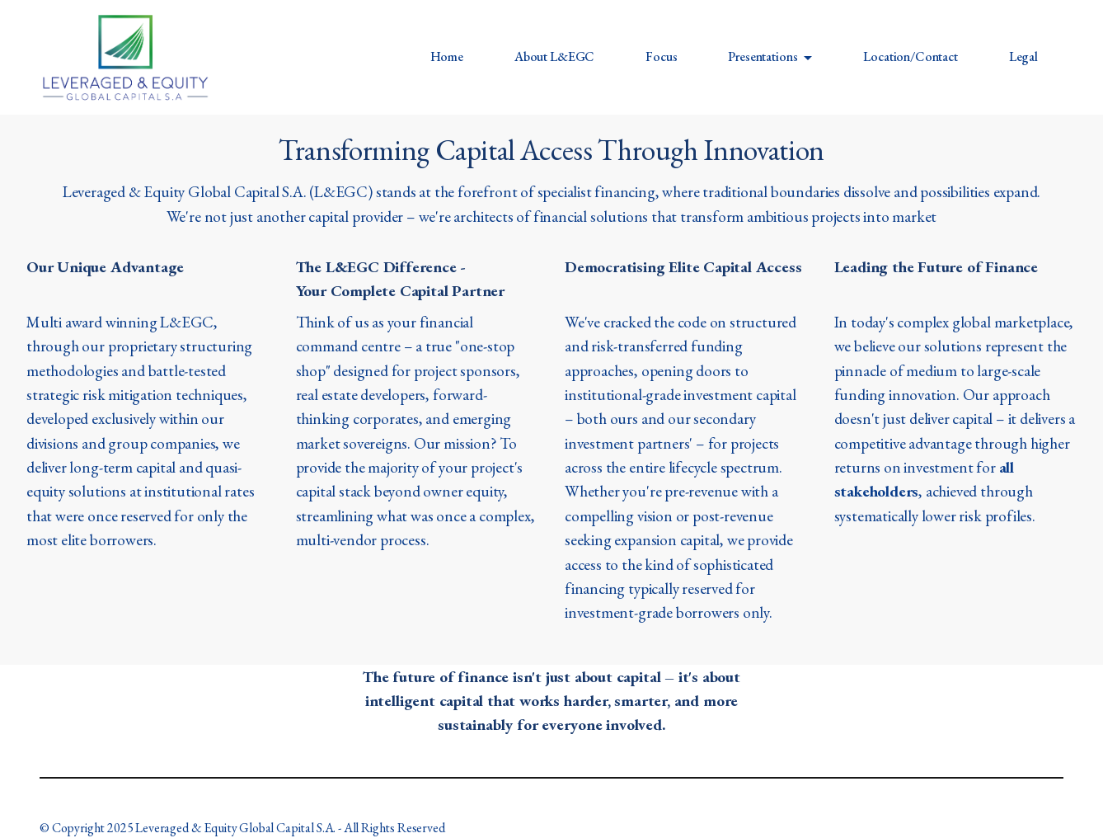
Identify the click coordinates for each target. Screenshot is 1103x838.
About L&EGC (554, 56)
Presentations (762, 56)
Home (446, 56)
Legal (1023, 56)
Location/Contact (910, 56)
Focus (661, 56)
